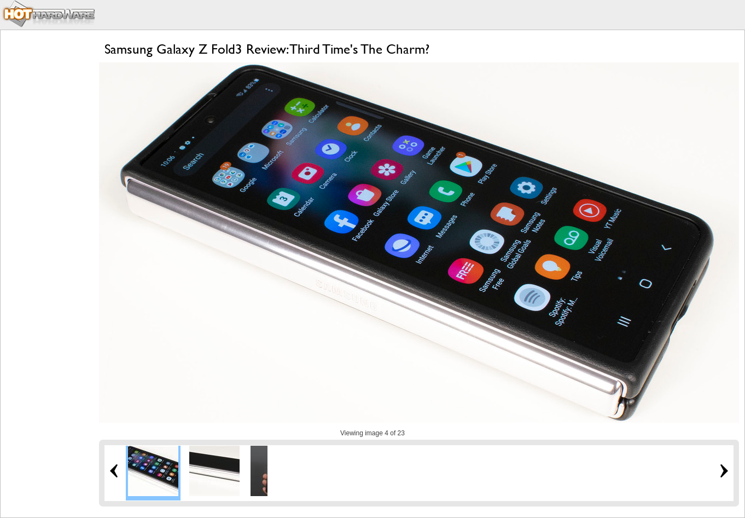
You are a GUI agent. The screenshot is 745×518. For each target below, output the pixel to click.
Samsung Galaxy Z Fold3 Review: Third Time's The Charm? (266, 49)
